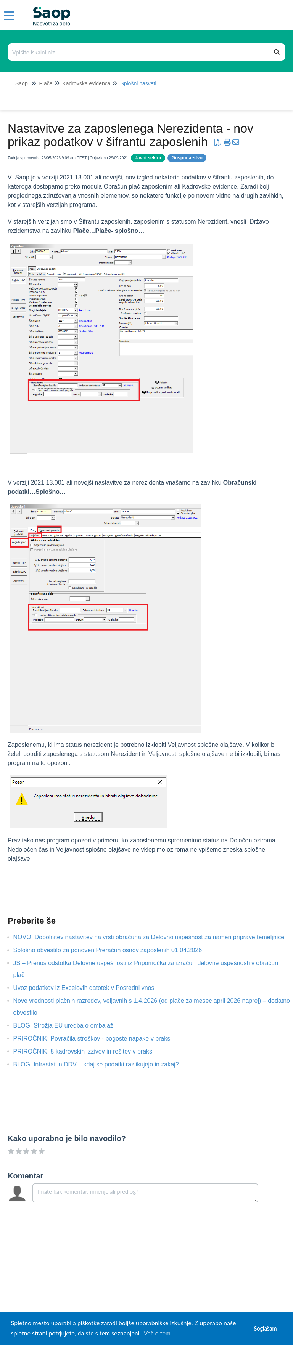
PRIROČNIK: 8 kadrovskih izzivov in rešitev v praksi (89, 1051)
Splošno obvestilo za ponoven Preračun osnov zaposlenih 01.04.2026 (113, 950)
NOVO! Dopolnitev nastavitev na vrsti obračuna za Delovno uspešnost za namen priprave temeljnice (155, 937)
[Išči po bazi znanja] (138, 52)
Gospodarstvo (186, 157)
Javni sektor (148, 157)
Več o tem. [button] (158, 1333)
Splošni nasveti (138, 83)
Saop (21, 83)
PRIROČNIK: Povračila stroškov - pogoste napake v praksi (98, 1038)
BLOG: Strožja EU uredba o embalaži (70, 1025)
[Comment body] (145, 1192)
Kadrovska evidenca (86, 83)
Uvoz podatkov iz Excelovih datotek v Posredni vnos (90, 988)
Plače (45, 83)
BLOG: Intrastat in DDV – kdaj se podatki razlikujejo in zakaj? (102, 1064)
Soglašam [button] (265, 1328)
